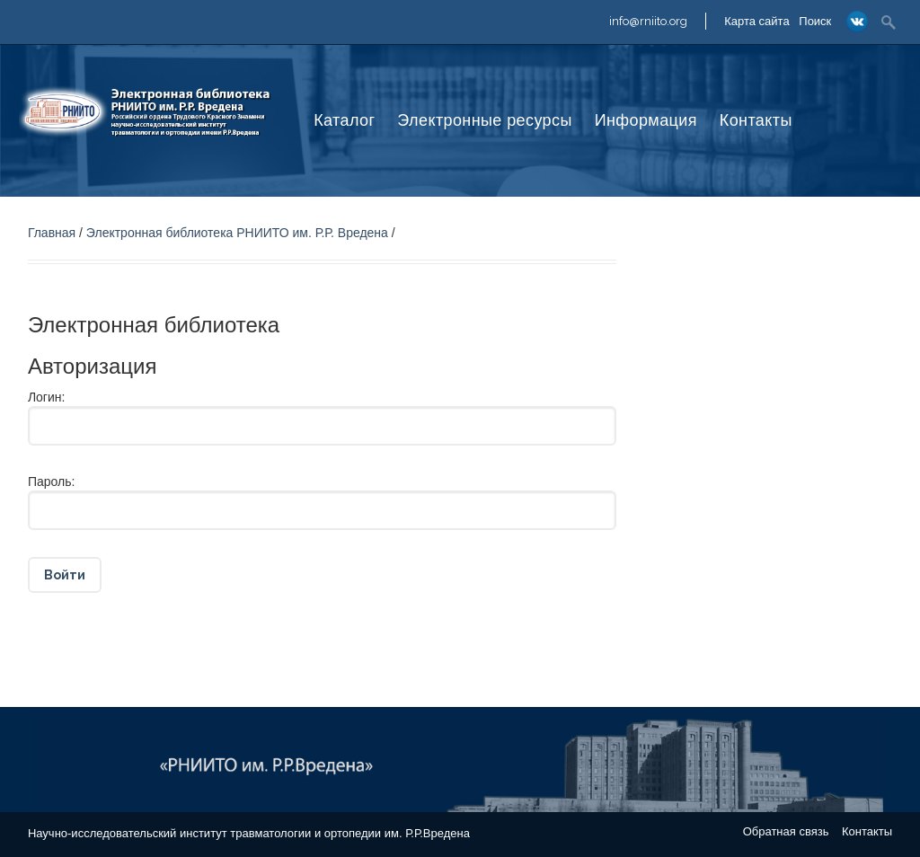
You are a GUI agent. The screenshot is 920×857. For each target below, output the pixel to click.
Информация (646, 120)
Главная (51, 232)
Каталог (344, 120)
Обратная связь (786, 831)
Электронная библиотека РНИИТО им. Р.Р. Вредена (237, 232)
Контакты (756, 120)
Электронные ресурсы (484, 120)
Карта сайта (756, 21)
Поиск (815, 21)
